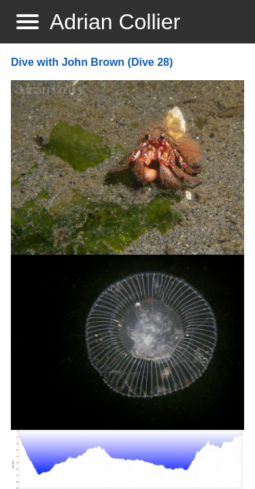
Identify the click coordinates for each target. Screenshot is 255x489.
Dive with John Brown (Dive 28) (92, 62)
